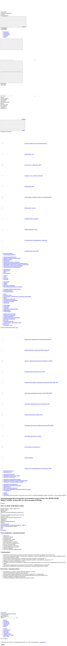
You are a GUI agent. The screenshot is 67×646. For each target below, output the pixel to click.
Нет (2, 84)
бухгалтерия (3, 530)
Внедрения (6, 31)
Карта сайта (6, 636)
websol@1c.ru (43, 642)
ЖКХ (2, 527)
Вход (23, 130)
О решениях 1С (7, 629)
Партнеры (5, 35)
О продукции (4, 28)
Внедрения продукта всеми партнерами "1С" (13, 525)
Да (4, 84)
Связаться (3, 520)
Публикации (6, 33)
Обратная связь (7, 633)
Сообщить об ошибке (8, 635)
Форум (5, 37)
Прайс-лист (6, 631)
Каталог (5, 620)
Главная (5, 492)
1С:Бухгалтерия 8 (5, 523)
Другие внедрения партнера (8, 521)
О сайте (5, 628)
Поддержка (6, 632)
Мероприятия (6, 34)
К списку (3, 503)
